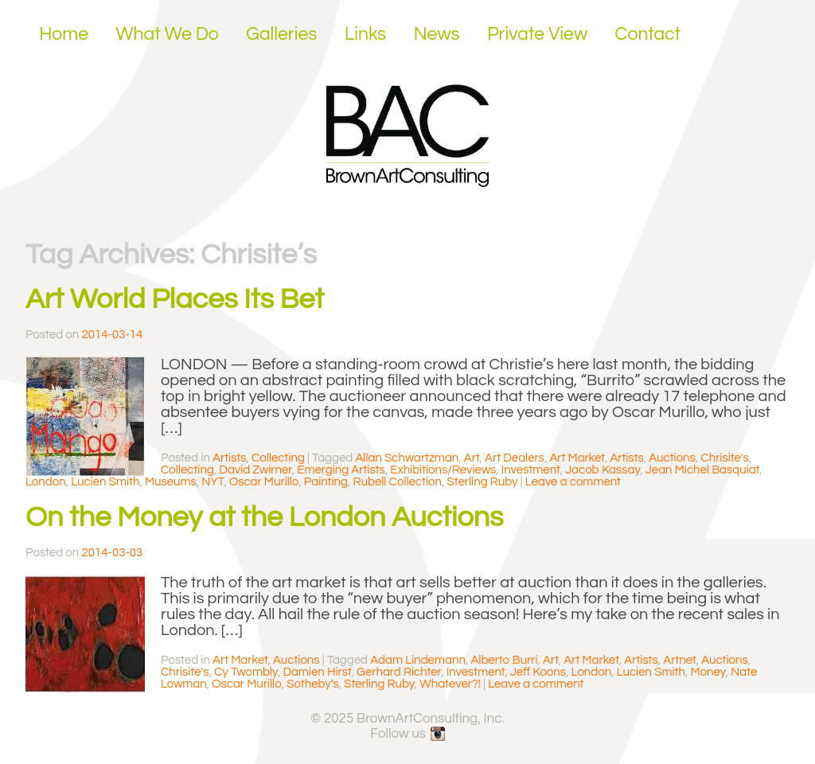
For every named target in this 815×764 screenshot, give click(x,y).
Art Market (577, 458)
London (45, 482)
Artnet (679, 660)
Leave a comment (573, 482)
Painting (326, 482)
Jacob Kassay (602, 470)
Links (365, 34)
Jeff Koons (538, 672)
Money (707, 672)
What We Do (167, 34)
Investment (530, 470)
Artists (229, 458)
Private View (537, 34)
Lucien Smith (105, 482)
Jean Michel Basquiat (702, 470)
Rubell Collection (397, 482)
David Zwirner (255, 470)
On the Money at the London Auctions (264, 517)
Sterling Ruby (482, 482)
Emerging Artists (341, 470)
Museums (171, 482)
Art (472, 458)
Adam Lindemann (418, 660)
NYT (212, 482)
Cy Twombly (246, 672)
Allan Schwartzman (406, 458)
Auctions (672, 458)
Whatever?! (450, 684)
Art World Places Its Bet (174, 299)
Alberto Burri (503, 660)
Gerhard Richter (399, 672)
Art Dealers (514, 458)
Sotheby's (313, 684)
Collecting (278, 458)
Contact (648, 34)
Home (63, 34)
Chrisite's (724, 458)
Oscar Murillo (263, 482)
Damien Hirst (317, 672)
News (437, 34)
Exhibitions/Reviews (443, 470)
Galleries (281, 34)
